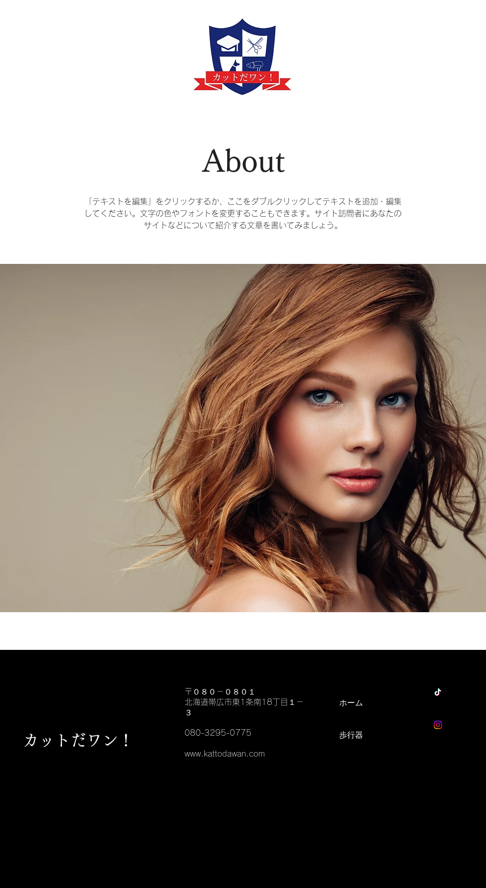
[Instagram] (437, 724)
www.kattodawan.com (224, 754)
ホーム (351, 702)
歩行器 (351, 734)
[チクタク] (437, 692)
